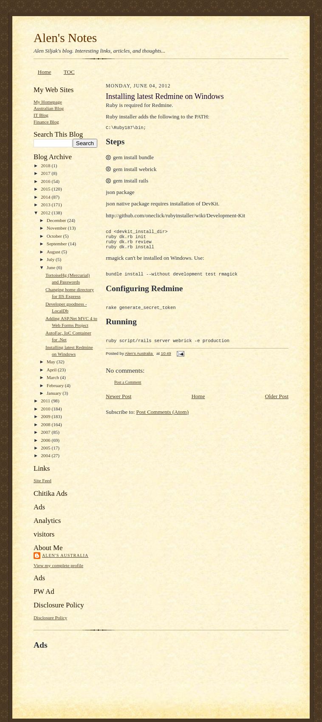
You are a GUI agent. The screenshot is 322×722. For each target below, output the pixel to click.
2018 (46, 165)
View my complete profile (58, 565)
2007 (46, 432)
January (55, 393)
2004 (46, 455)
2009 (46, 416)
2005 (46, 447)
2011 (46, 400)
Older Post (276, 406)
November (57, 227)
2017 (46, 173)
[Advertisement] (133, 670)
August (54, 251)
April (52, 369)
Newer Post (118, 406)
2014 (46, 196)
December (57, 220)
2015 (46, 188)
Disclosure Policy (50, 617)
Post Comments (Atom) (162, 422)
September (57, 243)
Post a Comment (127, 392)
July (51, 259)
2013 (46, 204)
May (51, 361)
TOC (69, 72)
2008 (46, 424)
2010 (46, 408)
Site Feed (42, 480)
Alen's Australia (65, 555)
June (51, 267)
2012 (46, 212)
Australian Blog (49, 108)
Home (44, 72)
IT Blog (41, 115)
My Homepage (48, 101)
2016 (46, 181)
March (53, 377)
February (56, 385)
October (55, 236)
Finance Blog (46, 121)
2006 (46, 440)
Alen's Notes (65, 38)
